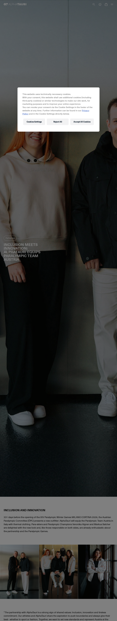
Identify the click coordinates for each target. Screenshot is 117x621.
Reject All (57, 121)
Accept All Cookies (82, 121)
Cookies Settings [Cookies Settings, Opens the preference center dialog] (34, 121)
